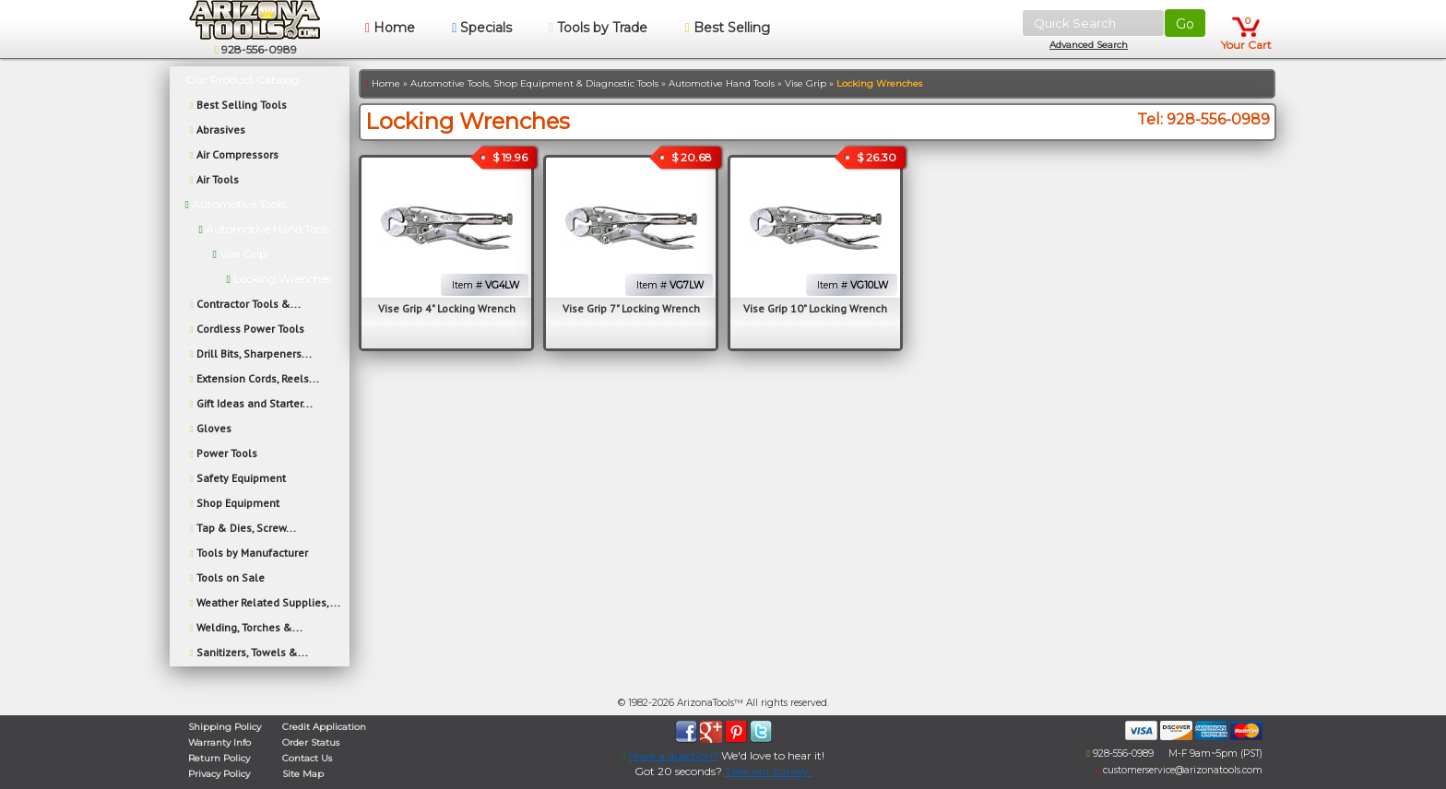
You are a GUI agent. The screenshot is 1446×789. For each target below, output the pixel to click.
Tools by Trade (598, 27)
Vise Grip (805, 83)
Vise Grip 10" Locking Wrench (815, 308)
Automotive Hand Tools (722, 83)
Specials (482, 27)
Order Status (310, 742)
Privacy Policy (219, 774)
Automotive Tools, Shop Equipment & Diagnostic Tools (534, 83)
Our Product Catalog (239, 80)
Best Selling (726, 27)
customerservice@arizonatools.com (1176, 770)
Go (1185, 24)
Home (390, 27)
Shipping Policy (224, 727)
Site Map (303, 774)
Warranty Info (219, 742)
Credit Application (324, 727)
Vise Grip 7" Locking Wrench (631, 308)
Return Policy (219, 758)
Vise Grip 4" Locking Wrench (447, 308)
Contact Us (307, 758)
